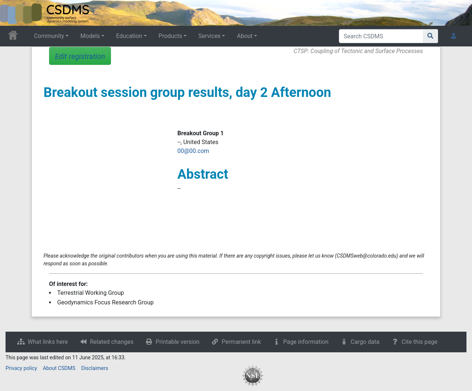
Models (90, 35)
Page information (306, 341)
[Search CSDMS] (381, 36)
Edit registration (80, 56)
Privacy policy (21, 368)
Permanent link (241, 341)
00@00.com (193, 150)
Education (129, 35)
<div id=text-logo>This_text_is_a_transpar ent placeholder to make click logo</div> (12, 13)
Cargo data (365, 341)
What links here (48, 341)
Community (49, 35)
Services (209, 35)
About (245, 35)
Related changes (111, 341)
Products (170, 35)
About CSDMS (59, 368)
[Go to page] (430, 36)
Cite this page (419, 341)
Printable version (177, 341)
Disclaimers (94, 368)
